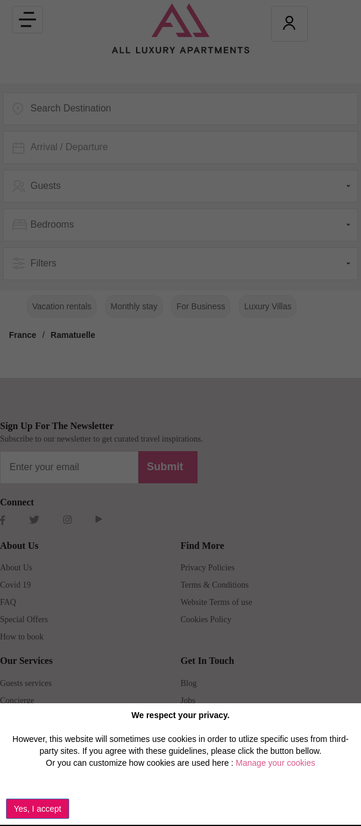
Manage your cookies (275, 763)
